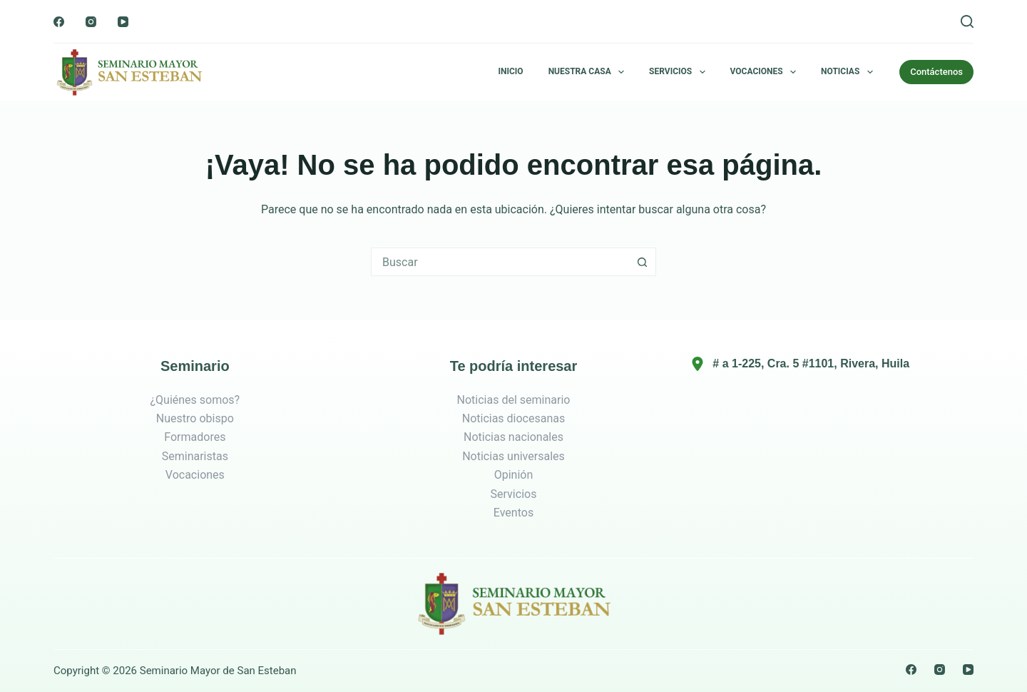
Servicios (679, 72)
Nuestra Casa (589, 72)
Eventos (513, 512)
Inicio (511, 71)
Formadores (194, 437)
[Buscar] (967, 21)
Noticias (850, 72)
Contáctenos (936, 71)
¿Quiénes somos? (195, 400)
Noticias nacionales (513, 437)
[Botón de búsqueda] (641, 261)
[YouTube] (123, 21)
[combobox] (500, 262)
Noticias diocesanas (514, 418)
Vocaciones (766, 72)
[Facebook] (58, 21)
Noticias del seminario (514, 400)
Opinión (513, 475)
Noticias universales (513, 456)
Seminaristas (195, 456)
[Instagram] (91, 21)
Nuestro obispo (195, 418)
